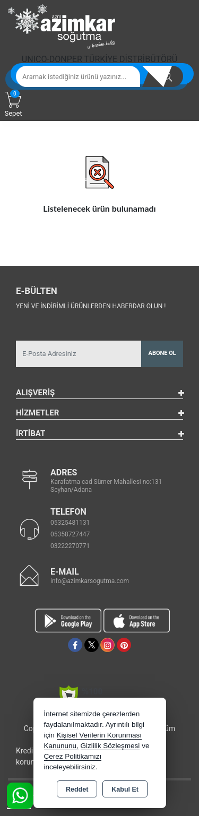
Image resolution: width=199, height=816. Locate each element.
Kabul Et (125, 789)
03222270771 (70, 546)
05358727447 (70, 534)
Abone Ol (162, 353)
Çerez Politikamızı (73, 756)
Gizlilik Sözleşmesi (110, 746)
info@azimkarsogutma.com (89, 581)
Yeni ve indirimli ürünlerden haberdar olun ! (91, 306)
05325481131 (70, 522)
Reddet (77, 789)
